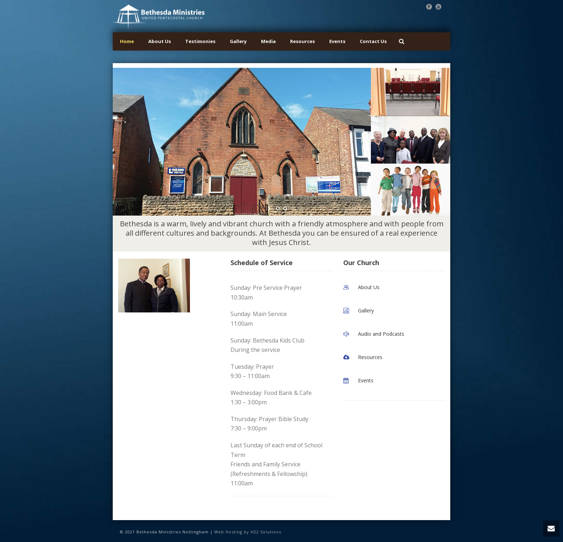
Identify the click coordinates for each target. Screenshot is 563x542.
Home (127, 41)
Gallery (238, 41)
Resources (302, 41)
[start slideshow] (269, 208)
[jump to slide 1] (278, 208)
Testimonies (200, 41)
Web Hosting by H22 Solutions (247, 531)
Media (268, 41)
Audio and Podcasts (381, 333)
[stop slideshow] (293, 208)
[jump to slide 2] (285, 208)
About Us (159, 41)
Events (337, 41)
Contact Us (373, 41)
